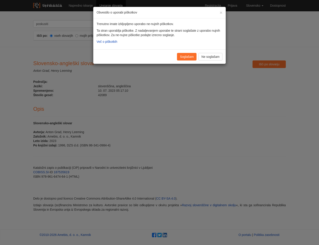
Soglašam (187, 56)
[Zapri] (221, 12)
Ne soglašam (210, 56)
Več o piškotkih (107, 41)
